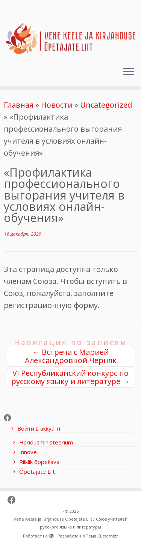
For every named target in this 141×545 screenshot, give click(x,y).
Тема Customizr (102, 536)
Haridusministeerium (46, 442)
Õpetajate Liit (37, 471)
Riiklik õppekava (39, 461)
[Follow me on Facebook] (9, 418)
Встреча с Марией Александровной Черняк (71, 356)
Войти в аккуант (39, 428)
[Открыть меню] (128, 72)
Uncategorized (106, 105)
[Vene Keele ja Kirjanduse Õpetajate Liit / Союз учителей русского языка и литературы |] (70, 30)
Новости (57, 105)
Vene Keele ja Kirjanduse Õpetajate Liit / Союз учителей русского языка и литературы (70, 523)
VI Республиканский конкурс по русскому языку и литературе (70, 377)
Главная (18, 105)
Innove (28, 452)
